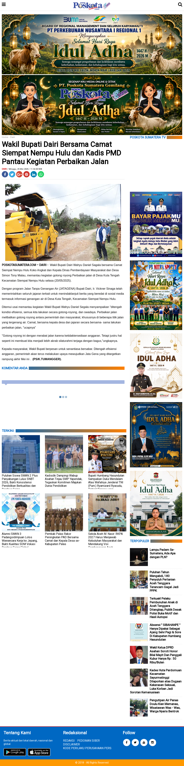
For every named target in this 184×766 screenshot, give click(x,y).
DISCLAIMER (71, 744)
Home (5, 137)
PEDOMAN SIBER (88, 740)
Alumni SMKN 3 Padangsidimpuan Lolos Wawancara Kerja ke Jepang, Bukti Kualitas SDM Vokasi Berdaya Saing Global (19, 540)
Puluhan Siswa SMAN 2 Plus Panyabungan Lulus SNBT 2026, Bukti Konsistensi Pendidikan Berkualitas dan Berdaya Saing (20, 482)
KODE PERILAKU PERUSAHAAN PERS (87, 748)
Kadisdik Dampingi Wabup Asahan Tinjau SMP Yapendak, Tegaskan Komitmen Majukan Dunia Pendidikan (63, 480)
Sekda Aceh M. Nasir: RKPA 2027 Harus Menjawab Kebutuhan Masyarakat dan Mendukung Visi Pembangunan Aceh (105, 540)
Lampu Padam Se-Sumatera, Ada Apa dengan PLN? (162, 553)
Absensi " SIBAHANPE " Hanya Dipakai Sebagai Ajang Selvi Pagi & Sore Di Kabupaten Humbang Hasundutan (165, 632)
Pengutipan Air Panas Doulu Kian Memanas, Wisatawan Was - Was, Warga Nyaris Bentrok (165, 705)
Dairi (12, 137)
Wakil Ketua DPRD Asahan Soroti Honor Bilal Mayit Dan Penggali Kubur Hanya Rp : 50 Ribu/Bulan (166, 655)
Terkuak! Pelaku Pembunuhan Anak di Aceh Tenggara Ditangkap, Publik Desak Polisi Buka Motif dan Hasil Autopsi (165, 608)
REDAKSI (69, 740)
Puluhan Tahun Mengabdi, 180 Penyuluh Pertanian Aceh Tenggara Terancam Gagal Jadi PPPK (164, 581)
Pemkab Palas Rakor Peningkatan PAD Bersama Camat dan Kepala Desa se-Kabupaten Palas (62, 539)
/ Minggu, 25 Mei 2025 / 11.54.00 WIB (24, 169)
